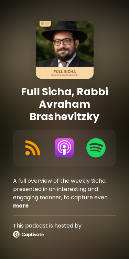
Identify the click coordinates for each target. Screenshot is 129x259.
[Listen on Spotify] (96, 147)
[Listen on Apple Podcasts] (64, 147)
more (21, 206)
